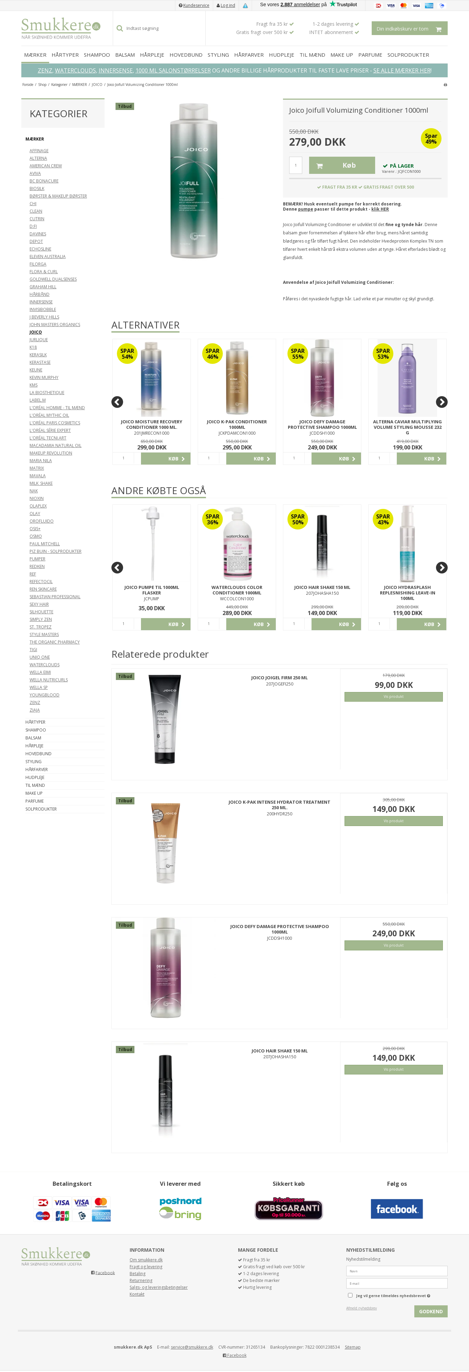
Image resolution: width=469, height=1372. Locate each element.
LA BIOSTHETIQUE (47, 392)
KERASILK (38, 355)
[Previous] (117, 402)
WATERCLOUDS (75, 70)
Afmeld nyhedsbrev (361, 1308)
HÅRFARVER (249, 54)
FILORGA (38, 264)
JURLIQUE (39, 340)
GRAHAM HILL (43, 287)
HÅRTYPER (65, 54)
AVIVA (35, 173)
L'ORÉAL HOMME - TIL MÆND (57, 408)
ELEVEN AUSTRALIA (48, 256)
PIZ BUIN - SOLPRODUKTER (55, 551)
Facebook (105, 1272)
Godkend (431, 1311)
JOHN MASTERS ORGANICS (55, 324)
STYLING (218, 54)
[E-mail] (397, 1283)
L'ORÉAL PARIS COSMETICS (55, 423)
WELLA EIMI (40, 672)
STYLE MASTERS (44, 634)
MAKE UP (341, 54)
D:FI (33, 226)
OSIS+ (35, 529)
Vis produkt (394, 696)
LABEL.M (38, 400)
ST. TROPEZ (41, 627)
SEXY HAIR (39, 604)
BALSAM (125, 54)
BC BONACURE (44, 181)
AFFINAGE (39, 151)
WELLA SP (39, 687)
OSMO (36, 536)
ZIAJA (35, 710)
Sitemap (353, 1347)
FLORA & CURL (44, 272)
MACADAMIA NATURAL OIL (55, 445)
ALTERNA (38, 158)
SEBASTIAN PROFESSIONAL (55, 597)
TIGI (33, 649)
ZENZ (45, 70)
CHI (33, 204)
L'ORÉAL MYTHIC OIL (49, 415)
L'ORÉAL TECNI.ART (48, 438)
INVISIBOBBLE (43, 309)
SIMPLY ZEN (41, 619)
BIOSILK (37, 188)
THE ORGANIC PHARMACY (55, 642)
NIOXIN (37, 498)
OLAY (35, 513)
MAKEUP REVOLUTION (51, 453)
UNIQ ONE (40, 657)
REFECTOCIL (41, 581)
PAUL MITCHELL (45, 544)
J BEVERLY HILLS (44, 317)
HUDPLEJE (281, 54)
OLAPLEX (38, 506)
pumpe (305, 209)
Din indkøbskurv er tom (412, 28)
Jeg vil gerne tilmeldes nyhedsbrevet (402, 1294)
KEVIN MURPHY (44, 377)
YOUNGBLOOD (44, 695)
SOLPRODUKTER (408, 54)
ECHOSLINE (40, 249)
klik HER (380, 209)
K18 (33, 347)
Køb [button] (332, 165)
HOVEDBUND (186, 54)
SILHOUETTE (41, 612)
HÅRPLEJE (152, 54)
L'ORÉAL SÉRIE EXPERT (50, 430)
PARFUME (370, 54)
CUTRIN (37, 219)
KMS (33, 385)
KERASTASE (40, 362)
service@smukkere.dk (192, 1347)
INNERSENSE (116, 70)
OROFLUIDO (42, 521)
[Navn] (397, 1270)
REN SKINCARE (43, 589)
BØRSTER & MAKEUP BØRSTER (58, 196)
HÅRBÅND (40, 294)
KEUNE (36, 370)
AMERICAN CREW (46, 166)
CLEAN (36, 211)
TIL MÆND (312, 54)
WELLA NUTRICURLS (49, 680)
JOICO (36, 332)
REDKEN (37, 566)
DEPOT (36, 241)
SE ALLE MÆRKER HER (401, 70)
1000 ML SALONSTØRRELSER (173, 70)
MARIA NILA (41, 461)
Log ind (228, 5)
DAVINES (38, 234)
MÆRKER (35, 54)
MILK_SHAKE (41, 483)
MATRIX (37, 468)
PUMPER (37, 559)
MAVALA (38, 476)
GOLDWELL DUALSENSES (53, 279)
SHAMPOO (97, 54)
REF (33, 574)
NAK (34, 491)
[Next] (442, 402)
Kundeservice (196, 5)
